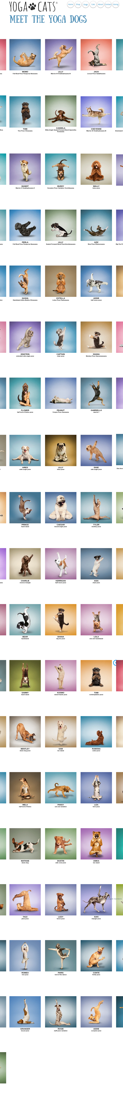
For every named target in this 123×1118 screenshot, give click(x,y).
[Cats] (93, 4)
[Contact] (108, 4)
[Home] (70, 4)
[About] (100, 4)
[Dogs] (85, 4)
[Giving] (115, 4)
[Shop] (78, 4)
